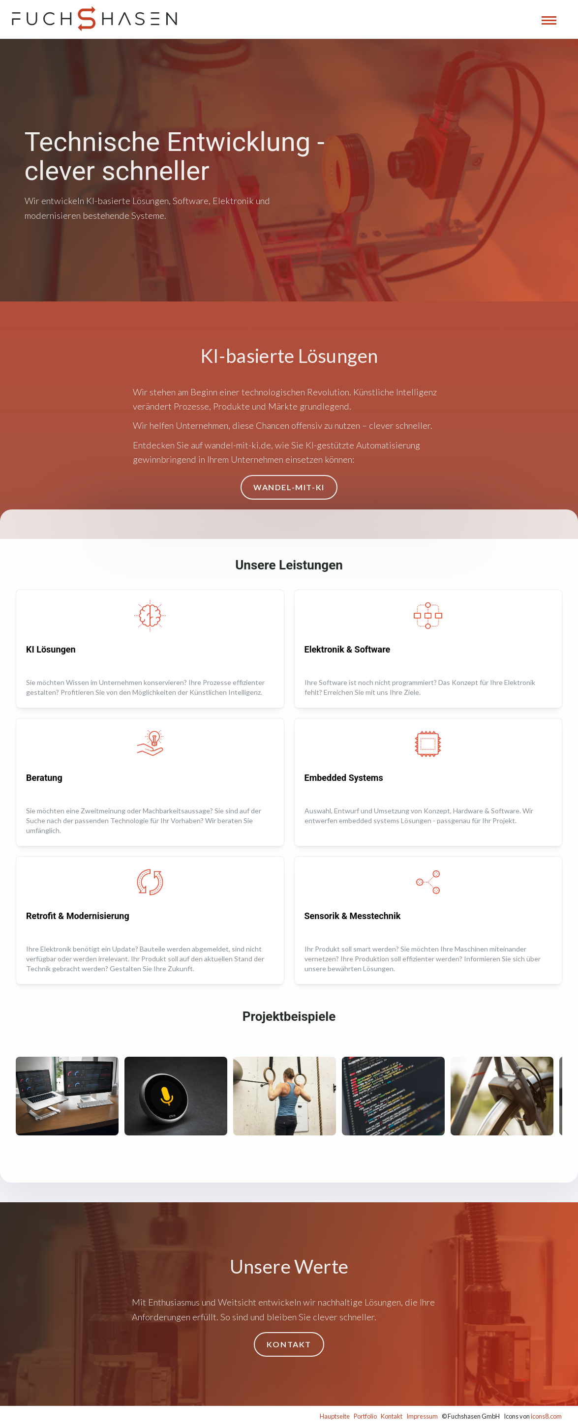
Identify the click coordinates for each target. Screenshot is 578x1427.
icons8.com (546, 1416)
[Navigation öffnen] (549, 20)
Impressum (422, 1416)
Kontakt (391, 1416)
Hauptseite (335, 1416)
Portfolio (365, 1416)
